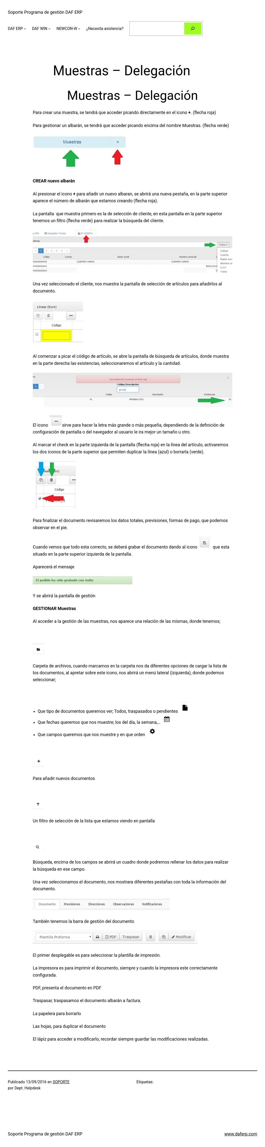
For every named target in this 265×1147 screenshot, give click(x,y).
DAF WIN (39, 28)
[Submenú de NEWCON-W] (79, 28)
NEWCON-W (67, 28)
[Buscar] (192, 29)
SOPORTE (61, 1082)
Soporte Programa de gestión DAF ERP (45, 12)
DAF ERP (15, 28)
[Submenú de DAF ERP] (25, 28)
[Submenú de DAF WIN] (49, 28)
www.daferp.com (240, 1134)
